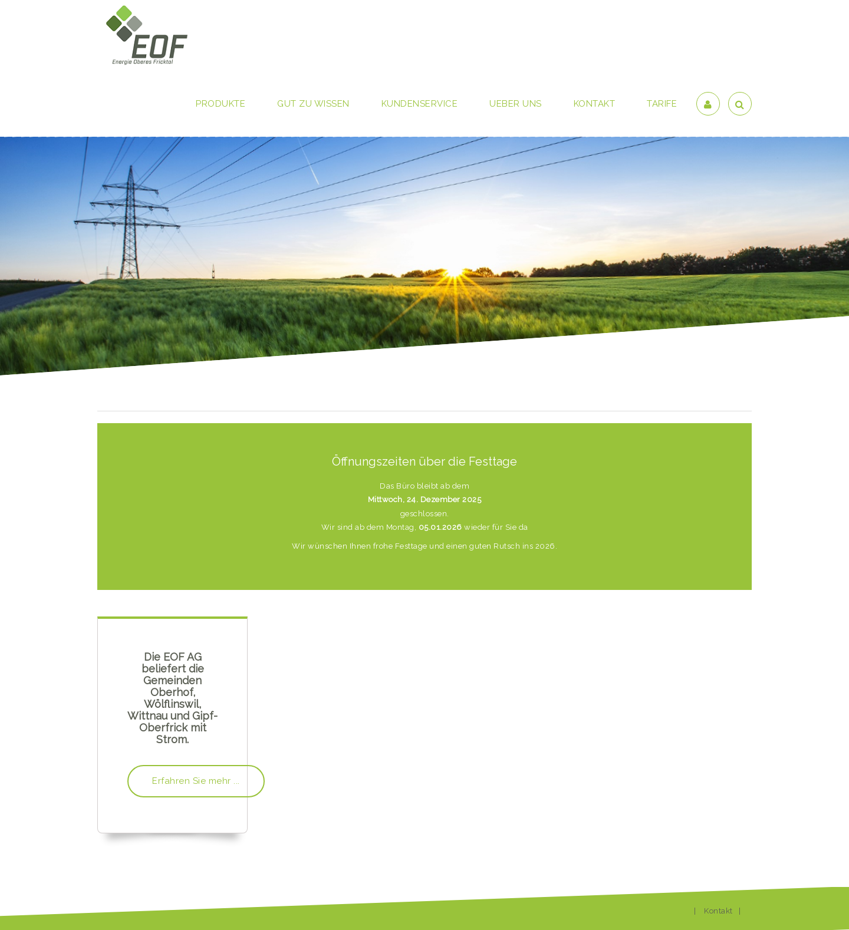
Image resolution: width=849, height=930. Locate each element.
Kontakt (718, 910)
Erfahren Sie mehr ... (196, 781)
